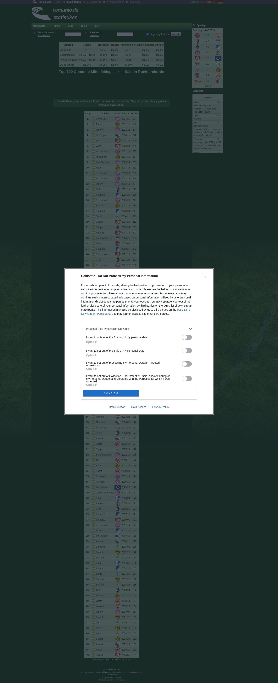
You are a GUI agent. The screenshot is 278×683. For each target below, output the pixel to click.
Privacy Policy (160, 407)
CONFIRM (111, 393)
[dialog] (139, 341)
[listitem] (139, 329)
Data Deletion (117, 407)
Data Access (138, 407)
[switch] (187, 337)
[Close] (205, 276)
